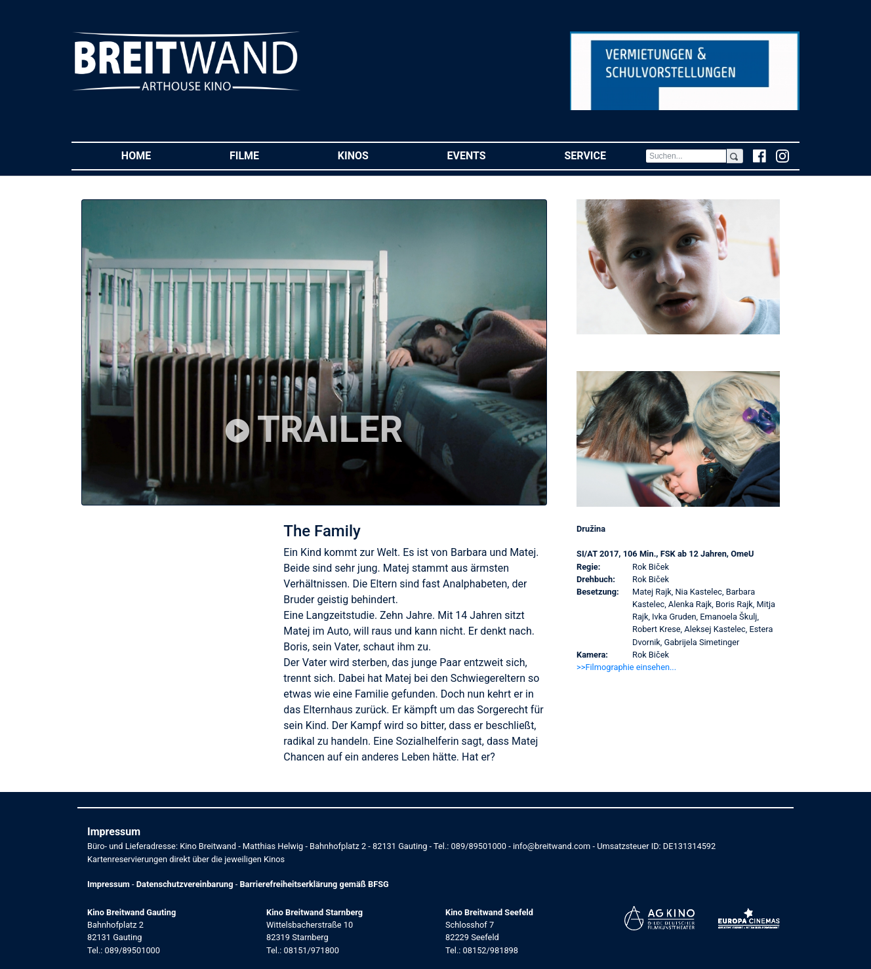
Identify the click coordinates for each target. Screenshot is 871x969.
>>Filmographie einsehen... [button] (626, 667)
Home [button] (155, 155)
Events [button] (486, 155)
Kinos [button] (373, 155)
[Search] (686, 156)
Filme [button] (264, 155)
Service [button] (604, 155)
